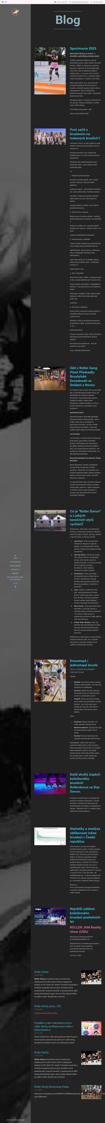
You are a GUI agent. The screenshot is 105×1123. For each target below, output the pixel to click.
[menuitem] (15, 558)
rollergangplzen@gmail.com (79, 2)
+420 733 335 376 (98, 2)
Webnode (21, 1120)
